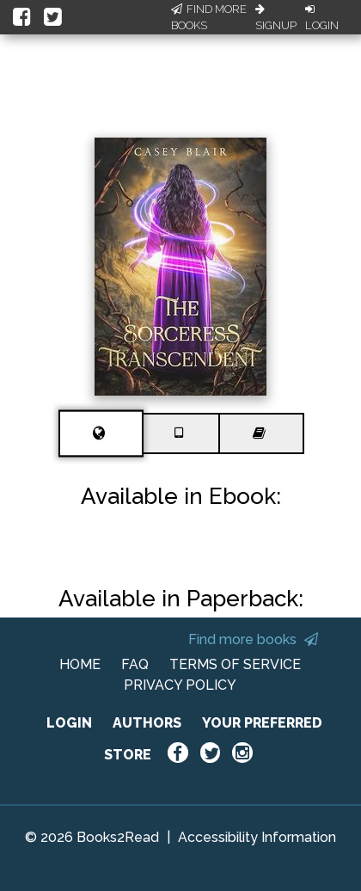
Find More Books (209, 18)
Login (322, 18)
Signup (276, 18)
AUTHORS (147, 723)
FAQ (135, 664)
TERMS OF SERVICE (235, 664)
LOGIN (69, 723)
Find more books (253, 639)
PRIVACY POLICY (180, 685)
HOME (80, 664)
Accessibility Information (257, 837)
